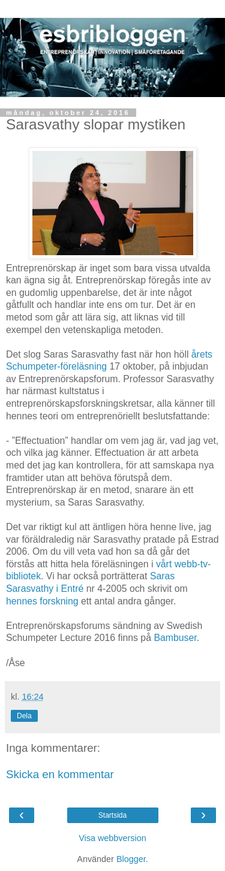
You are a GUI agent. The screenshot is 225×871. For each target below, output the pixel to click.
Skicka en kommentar (60, 774)
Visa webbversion (112, 838)
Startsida (112, 815)
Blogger (131, 859)
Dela (24, 716)
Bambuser (175, 638)
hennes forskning (42, 601)
